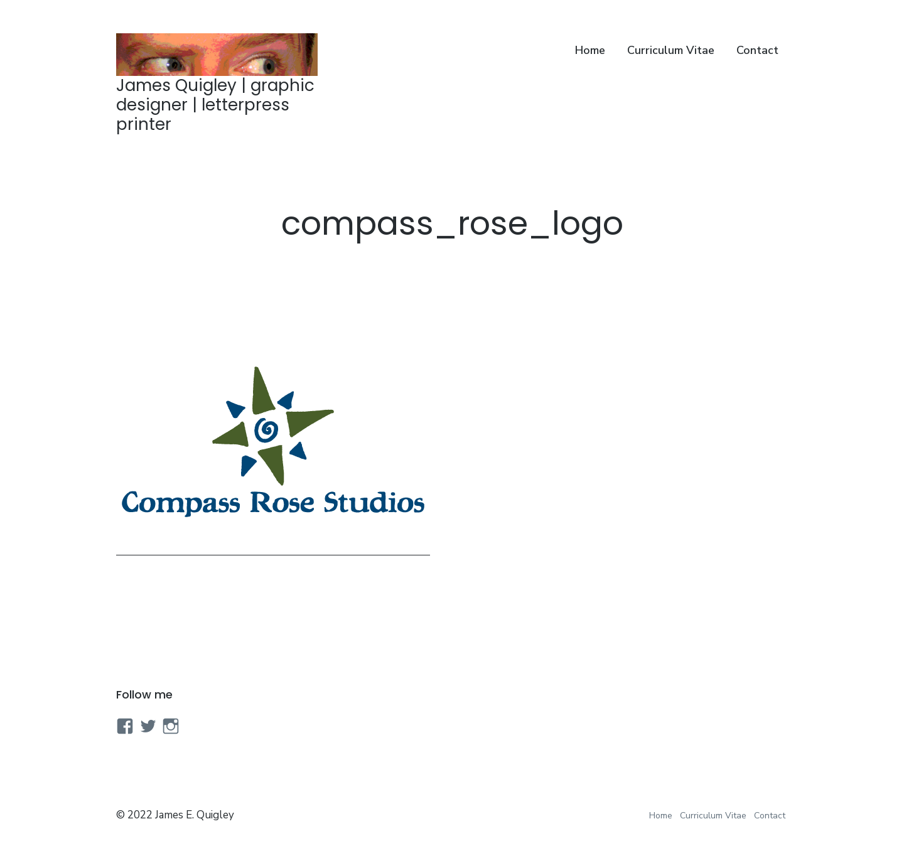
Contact (757, 50)
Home (590, 50)
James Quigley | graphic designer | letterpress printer (215, 105)
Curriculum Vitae (670, 50)
